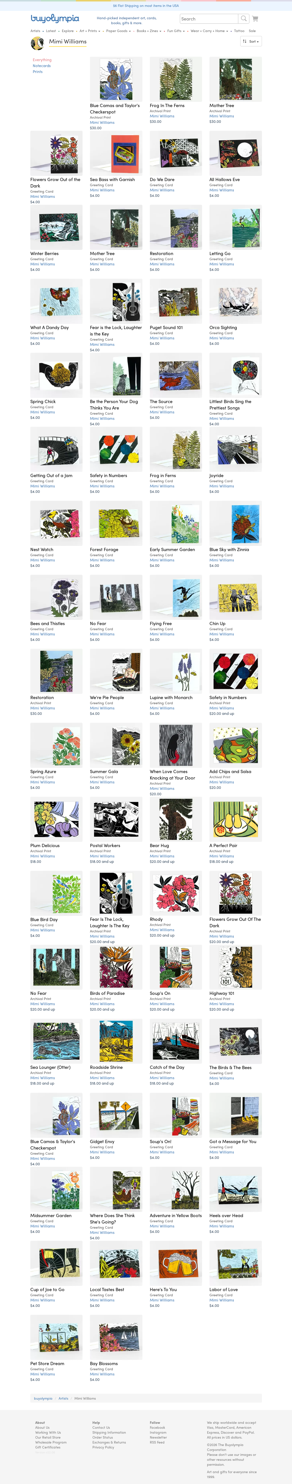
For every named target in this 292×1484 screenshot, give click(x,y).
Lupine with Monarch (171, 697)
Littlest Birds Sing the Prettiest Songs (230, 404)
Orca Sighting (223, 327)
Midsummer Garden (50, 1215)
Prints (38, 71)
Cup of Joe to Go (47, 1289)
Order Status (102, 1437)
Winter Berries (44, 253)
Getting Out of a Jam (51, 475)
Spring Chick (43, 401)
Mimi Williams (102, 122)
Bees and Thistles (47, 623)
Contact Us (101, 1427)
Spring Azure (43, 771)
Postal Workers (105, 845)
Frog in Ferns (163, 475)
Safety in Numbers (108, 475)
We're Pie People (107, 697)
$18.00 (35, 861)
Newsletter (158, 1437)
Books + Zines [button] (149, 30)
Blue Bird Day (44, 919)
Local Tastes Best (107, 1289)
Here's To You (163, 1289)
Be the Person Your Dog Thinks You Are (114, 404)
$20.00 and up (221, 713)
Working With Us (48, 1432)
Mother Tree (221, 105)
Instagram (158, 1432)
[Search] (243, 19)
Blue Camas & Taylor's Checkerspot (52, 1144)
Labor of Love (223, 1289)
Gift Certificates (47, 1447)
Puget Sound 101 (166, 327)
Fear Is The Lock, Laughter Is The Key (109, 922)
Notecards (42, 65)
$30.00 (96, 127)
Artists (35, 30)
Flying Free (161, 623)
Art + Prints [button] (90, 30)
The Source (161, 401)
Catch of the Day (167, 1067)
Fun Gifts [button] (176, 30)
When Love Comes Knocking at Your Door (172, 774)
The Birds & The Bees (230, 1067)
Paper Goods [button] (118, 30)
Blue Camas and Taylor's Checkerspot (115, 108)
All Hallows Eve (224, 179)
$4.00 (35, 201)
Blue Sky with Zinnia (229, 549)
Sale (252, 30)
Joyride (216, 475)
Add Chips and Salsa (230, 771)
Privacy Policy (103, 1447)
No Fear (98, 623)
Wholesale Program (51, 1442)
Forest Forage (104, 549)
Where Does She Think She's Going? (112, 1218)
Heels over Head (226, 1215)
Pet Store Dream (47, 1363)
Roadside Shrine (106, 1067)
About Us (42, 1427)
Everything (42, 59)
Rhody (156, 919)
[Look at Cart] (255, 18)
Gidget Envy (102, 1141)
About (40, 1422)
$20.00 (155, 794)
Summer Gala (104, 771)
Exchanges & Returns (109, 1442)
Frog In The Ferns (167, 105)
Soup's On (160, 993)
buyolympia (43, 1398)
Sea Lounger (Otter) (50, 1067)
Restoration (161, 253)
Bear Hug (159, 845)
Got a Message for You (232, 1141)
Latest (51, 30)
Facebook (157, 1427)
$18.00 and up (102, 861)
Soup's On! (161, 1141)
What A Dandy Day (49, 327)
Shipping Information (109, 1432)
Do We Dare (162, 179)
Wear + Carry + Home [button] (209, 30)
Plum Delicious (45, 845)
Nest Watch (41, 549)
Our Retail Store (48, 1437)
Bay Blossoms (104, 1363)
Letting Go (220, 253)
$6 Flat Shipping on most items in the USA (146, 5)
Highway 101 (221, 993)
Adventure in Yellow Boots (176, 1215)
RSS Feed (157, 1442)
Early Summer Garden (172, 549)
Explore (68, 30)
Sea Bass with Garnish (112, 179)
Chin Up (217, 623)
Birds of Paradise (107, 993)
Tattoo (239, 30)
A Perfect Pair (223, 845)
